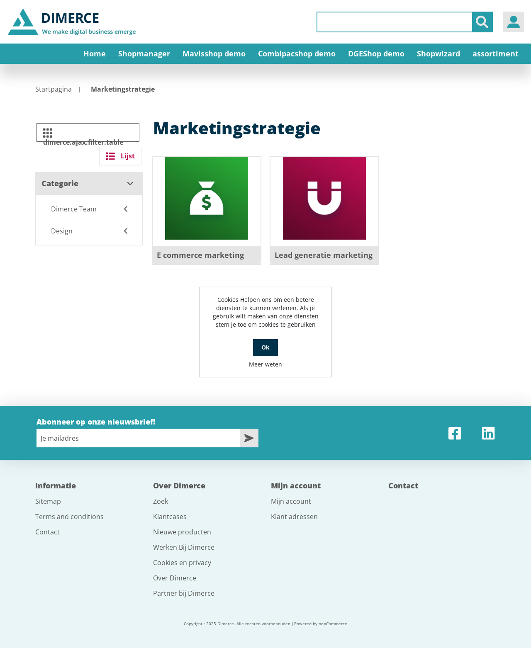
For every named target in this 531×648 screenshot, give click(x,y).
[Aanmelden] (138, 438)
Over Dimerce (174, 577)
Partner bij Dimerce (183, 593)
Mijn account (291, 501)
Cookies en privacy (182, 562)
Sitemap (48, 501)
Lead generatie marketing (324, 255)
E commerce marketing (200, 255)
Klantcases (170, 516)
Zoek (160, 501)
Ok (265, 347)
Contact (47, 531)
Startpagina (53, 89)
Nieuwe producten (182, 531)
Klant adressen (294, 516)
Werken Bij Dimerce (183, 547)
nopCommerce (333, 623)
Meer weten (265, 364)
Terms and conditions (69, 516)
